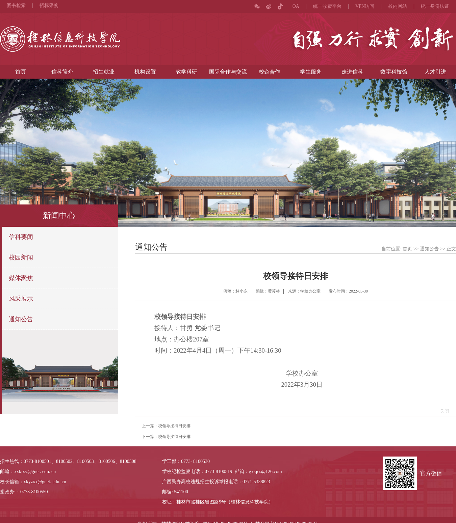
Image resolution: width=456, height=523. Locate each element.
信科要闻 (21, 236)
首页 (20, 72)
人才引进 (435, 72)
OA (296, 6)
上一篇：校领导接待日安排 (166, 425)
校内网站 (397, 6)
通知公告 (21, 319)
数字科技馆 (393, 72)
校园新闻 (21, 257)
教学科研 (186, 72)
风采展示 (21, 298)
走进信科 (352, 72)
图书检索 (16, 5)
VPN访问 (364, 6)
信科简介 (62, 72)
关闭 (442, 411)
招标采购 (49, 5)
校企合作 (269, 72)
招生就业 (104, 72)
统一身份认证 (435, 6)
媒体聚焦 (21, 278)
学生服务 (311, 72)
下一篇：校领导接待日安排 (166, 436)
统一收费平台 (327, 6)
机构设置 (145, 72)
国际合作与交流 (228, 72)
